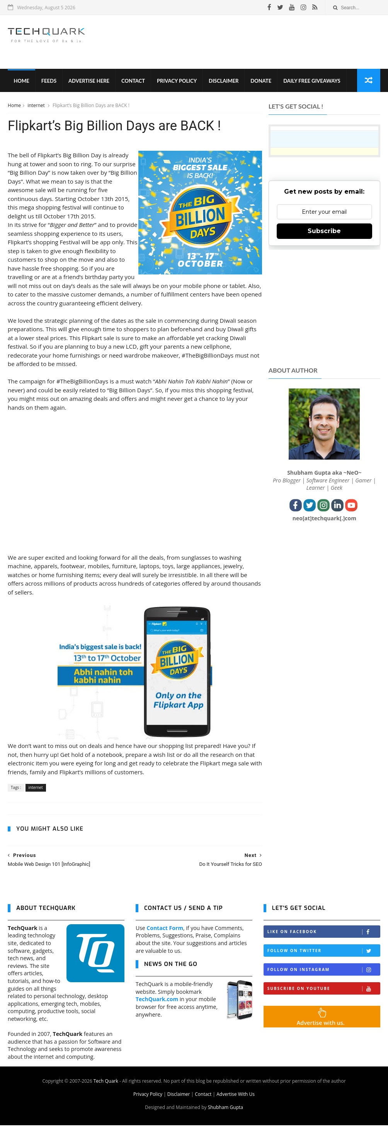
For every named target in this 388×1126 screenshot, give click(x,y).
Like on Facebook (323, 933)
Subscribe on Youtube (323, 990)
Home (21, 81)
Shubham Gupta (225, 1108)
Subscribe (324, 231)
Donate (260, 81)
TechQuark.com (157, 1000)
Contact (133, 81)
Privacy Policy (177, 81)
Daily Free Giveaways (311, 81)
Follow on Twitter (323, 952)
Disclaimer (223, 81)
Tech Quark (106, 1081)
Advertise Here (88, 81)
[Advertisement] (239, 42)
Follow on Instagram (323, 971)
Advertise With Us (235, 1095)
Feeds (48, 81)
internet (36, 105)
